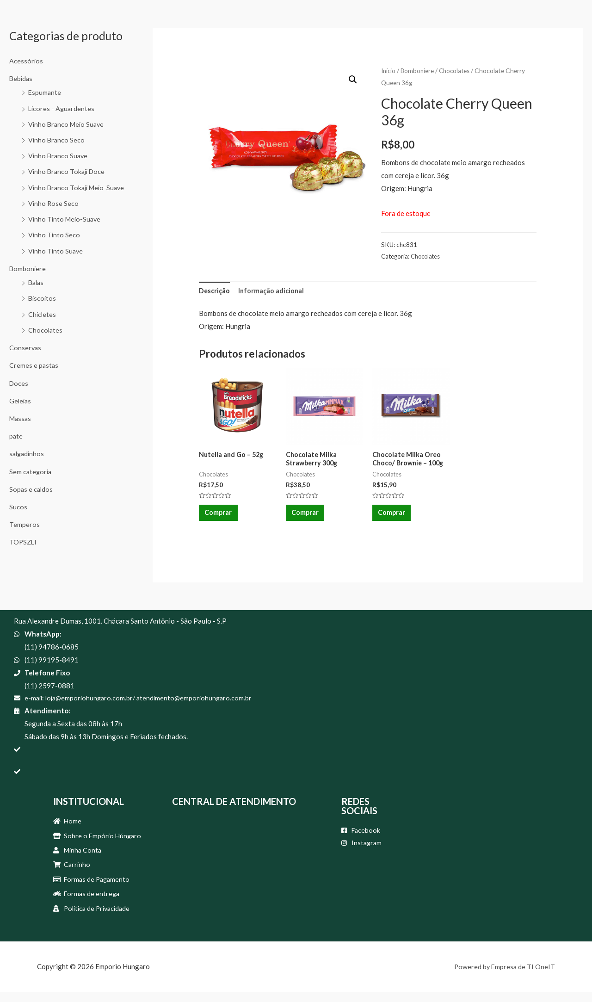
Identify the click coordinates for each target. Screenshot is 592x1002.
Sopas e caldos (31, 497)
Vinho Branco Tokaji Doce (68, 170)
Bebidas (21, 78)
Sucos (18, 514)
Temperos (24, 532)
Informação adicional (273, 291)
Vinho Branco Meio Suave (67, 123)
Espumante (45, 91)
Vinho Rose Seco (54, 215)
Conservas (25, 357)
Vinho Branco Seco (57, 139)
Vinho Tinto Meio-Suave (66, 230)
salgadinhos (27, 462)
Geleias (20, 410)
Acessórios (26, 60)
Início (389, 70)
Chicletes (42, 324)
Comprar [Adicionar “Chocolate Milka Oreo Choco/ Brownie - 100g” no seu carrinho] (393, 516)
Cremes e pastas (34, 375)
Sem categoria (31, 480)
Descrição (215, 291)
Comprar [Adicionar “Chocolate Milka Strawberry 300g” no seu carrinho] (307, 516)
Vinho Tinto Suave (56, 262)
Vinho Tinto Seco (54, 246)
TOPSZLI (23, 549)
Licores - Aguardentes (62, 107)
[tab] (215, 292)
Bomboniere (28, 279)
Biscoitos (42, 308)
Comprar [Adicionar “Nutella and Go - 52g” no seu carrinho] (220, 516)
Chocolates (45, 340)
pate (16, 444)
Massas (21, 427)
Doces (19, 392)
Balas (36, 293)
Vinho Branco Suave (59, 154)
